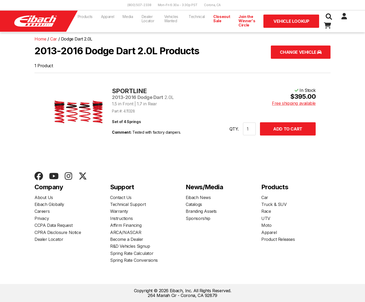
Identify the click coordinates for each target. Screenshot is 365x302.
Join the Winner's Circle (246, 20)
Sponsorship (198, 218)
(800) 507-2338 (139, 5)
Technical (197, 16)
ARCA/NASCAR (125, 232)
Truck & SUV (274, 204)
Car (264, 197)
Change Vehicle (300, 52)
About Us (43, 197)
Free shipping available (294, 103)
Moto (266, 225)
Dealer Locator (148, 18)
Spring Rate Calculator (131, 253)
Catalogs (194, 204)
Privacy (41, 218)
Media (128, 16)
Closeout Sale (221, 18)
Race (266, 211)
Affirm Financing (126, 225)
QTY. (234, 129)
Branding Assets (201, 211)
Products (85, 16)
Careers (42, 211)
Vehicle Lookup (291, 21)
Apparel (107, 16)
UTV (265, 218)
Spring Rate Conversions (134, 260)
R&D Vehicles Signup (130, 246)
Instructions (121, 218)
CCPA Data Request (53, 225)
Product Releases (278, 239)
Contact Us (121, 197)
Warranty (119, 211)
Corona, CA (212, 5)
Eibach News (198, 197)
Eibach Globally (49, 204)
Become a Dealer (126, 239)
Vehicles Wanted (171, 18)
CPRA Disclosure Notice (57, 232)
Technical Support (128, 204)
